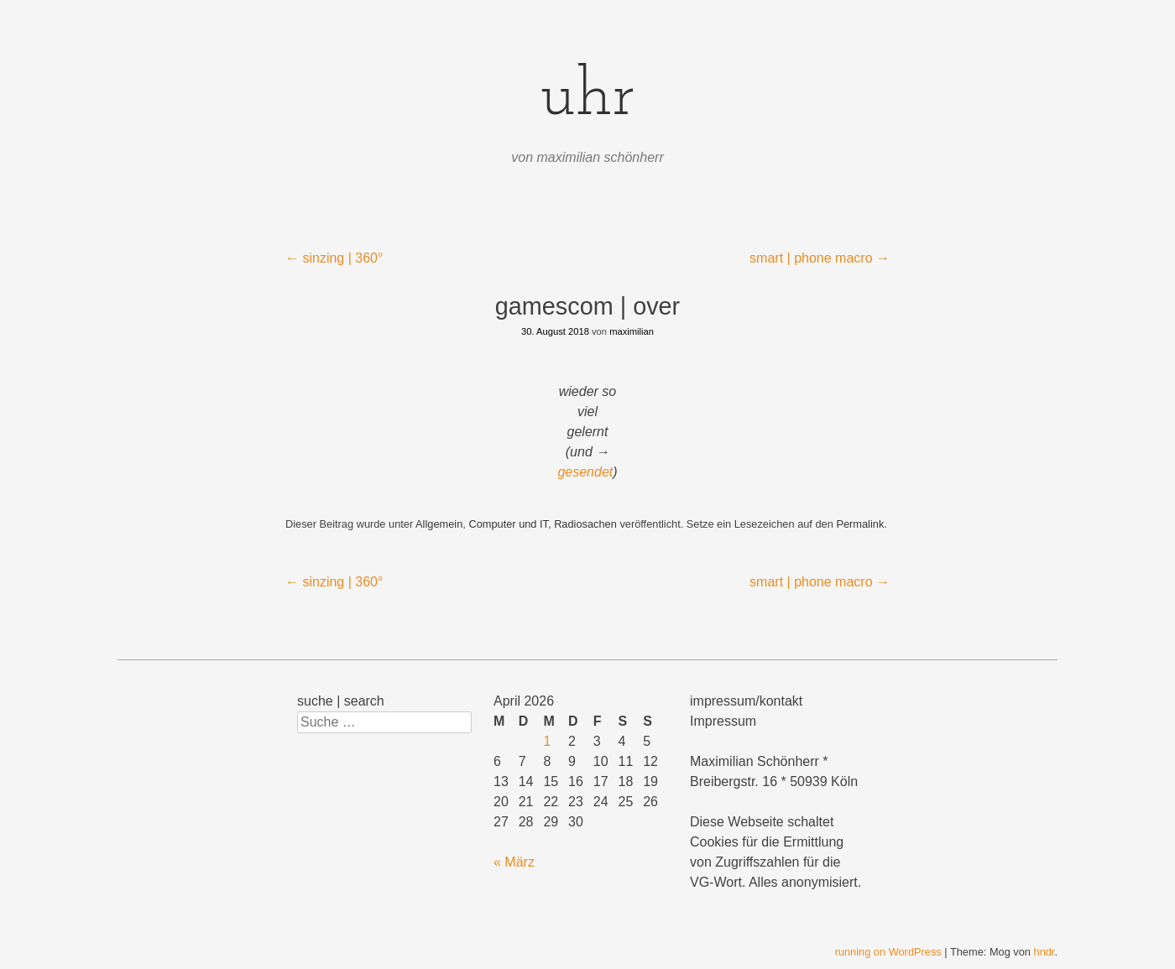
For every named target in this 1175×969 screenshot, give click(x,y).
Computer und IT (508, 524)
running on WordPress (888, 952)
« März (514, 862)
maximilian (631, 331)
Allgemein (438, 524)
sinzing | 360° (334, 258)
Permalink (860, 524)
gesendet (585, 472)
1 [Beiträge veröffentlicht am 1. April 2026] (547, 741)
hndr (1044, 952)
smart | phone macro (819, 258)
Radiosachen (585, 524)
